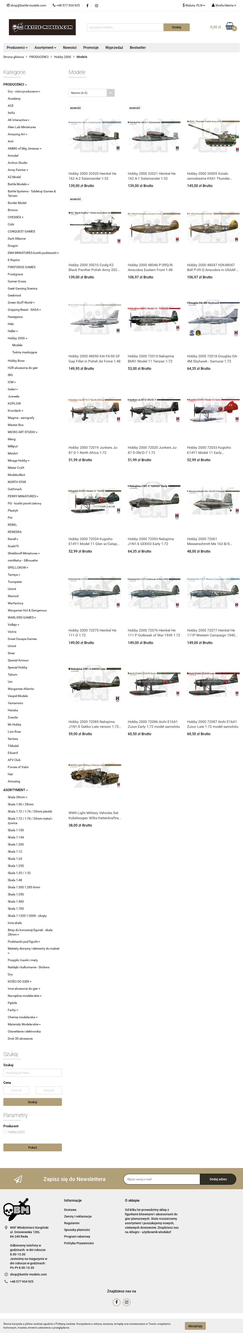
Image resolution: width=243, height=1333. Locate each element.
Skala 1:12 (15, 851)
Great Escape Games (22, 639)
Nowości (70, 47)
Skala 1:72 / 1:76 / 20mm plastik (30, 811)
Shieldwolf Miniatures (24, 553)
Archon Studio (17, 163)
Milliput (13, 446)
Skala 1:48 (15, 880)
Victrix (12, 632)
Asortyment (45, 47)
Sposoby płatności (77, 1230)
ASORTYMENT (15, 790)
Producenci (17, 47)
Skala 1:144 (16, 837)
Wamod (13, 596)
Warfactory (15, 603)
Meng (12, 439)
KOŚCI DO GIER (20, 981)
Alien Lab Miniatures (22, 127)
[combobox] (92, 93)
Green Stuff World (21, 302)
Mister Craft (16, 467)
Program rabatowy (77, 1236)
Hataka (13, 710)
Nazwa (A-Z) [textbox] (79, 93)
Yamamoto (15, 703)
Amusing (14, 781)
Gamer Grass (17, 281)
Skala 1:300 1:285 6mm (24, 887)
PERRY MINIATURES (23, 496)
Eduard (13, 753)
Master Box (16, 425)
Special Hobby (17, 667)
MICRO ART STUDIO (23, 432)
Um (10, 681)
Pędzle (12, 1003)
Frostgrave (15, 274)
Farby (13, 1010)
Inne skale (15, 923)
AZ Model (14, 177)
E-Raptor (14, 260)
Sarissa (13, 739)
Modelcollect (16, 475)
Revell (13, 539)
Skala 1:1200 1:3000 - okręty (27, 915)
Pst (10, 517)
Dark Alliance (17, 238)
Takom (12, 674)
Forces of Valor (18, 767)
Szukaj (32, 1102)
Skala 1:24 (15, 858)
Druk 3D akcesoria (20, 1038)
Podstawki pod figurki (24, 941)
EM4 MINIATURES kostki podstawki (33, 253)
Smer (11, 653)
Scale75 (13, 546)
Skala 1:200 (16, 844)
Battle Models (18, 184)
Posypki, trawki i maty (23, 960)
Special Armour (18, 660)
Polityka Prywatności (79, 1243)
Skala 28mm (17, 797)
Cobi (11, 224)
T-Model (13, 746)
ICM (12, 382)
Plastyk (13, 510)
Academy (14, 98)
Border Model (17, 203)
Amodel (13, 155)
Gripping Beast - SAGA (24, 309)
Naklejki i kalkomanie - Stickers (28, 967)
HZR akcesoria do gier (23, 368)
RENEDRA (15, 532)
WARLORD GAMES (22, 617)
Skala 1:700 (16, 908)
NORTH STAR (17, 482)
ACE (11, 105)
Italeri (13, 389)
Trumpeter (15, 582)
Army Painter (18, 170)
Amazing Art (17, 134)
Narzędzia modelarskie (25, 996)
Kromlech (15, 410)
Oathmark (15, 489)
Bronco (13, 210)
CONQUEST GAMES (21, 231)
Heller (13, 331)
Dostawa (70, 1210)
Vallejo (13, 624)
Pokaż (32, 1147)
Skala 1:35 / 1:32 (19, 873)
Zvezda (13, 717)
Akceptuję (195, 1326)
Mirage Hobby (19, 460)
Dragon (13, 245)
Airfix (11, 113)
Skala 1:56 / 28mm (21, 804)
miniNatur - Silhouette (23, 560)
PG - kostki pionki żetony (24, 503)
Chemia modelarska (23, 1017)
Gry (10, 974)
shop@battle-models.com (28, 1274)
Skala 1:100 (16, 830)
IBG (10, 375)
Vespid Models (18, 696)
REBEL (12, 525)
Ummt (12, 589)
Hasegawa (15, 317)
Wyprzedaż (114, 47)
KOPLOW (14, 403)
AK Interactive (19, 120)
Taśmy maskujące (24, 352)
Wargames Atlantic (21, 689)
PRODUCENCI (15, 84)
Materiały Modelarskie (24, 1024)
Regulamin (72, 1223)
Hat (10, 774)
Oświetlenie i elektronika (24, 1031)
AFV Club (14, 760)
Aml (10, 141)
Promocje (91, 47)
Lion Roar (14, 731)
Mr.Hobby (14, 724)
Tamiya (14, 574)
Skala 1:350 (16, 894)
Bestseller (138, 47)
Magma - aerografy (21, 418)
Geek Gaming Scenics (22, 288)
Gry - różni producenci (24, 91)
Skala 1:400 (16, 901)
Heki (11, 324)
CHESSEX (16, 217)
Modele (17, 345)
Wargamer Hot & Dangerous (27, 610)
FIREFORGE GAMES (21, 267)
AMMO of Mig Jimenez (24, 148)
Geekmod (14, 295)
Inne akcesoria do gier (24, 988)
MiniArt (13, 453)
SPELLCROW (18, 567)
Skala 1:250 (16, 866)
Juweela (13, 396)
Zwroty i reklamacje (78, 1216)
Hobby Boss (16, 360)
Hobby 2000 (17, 338)
